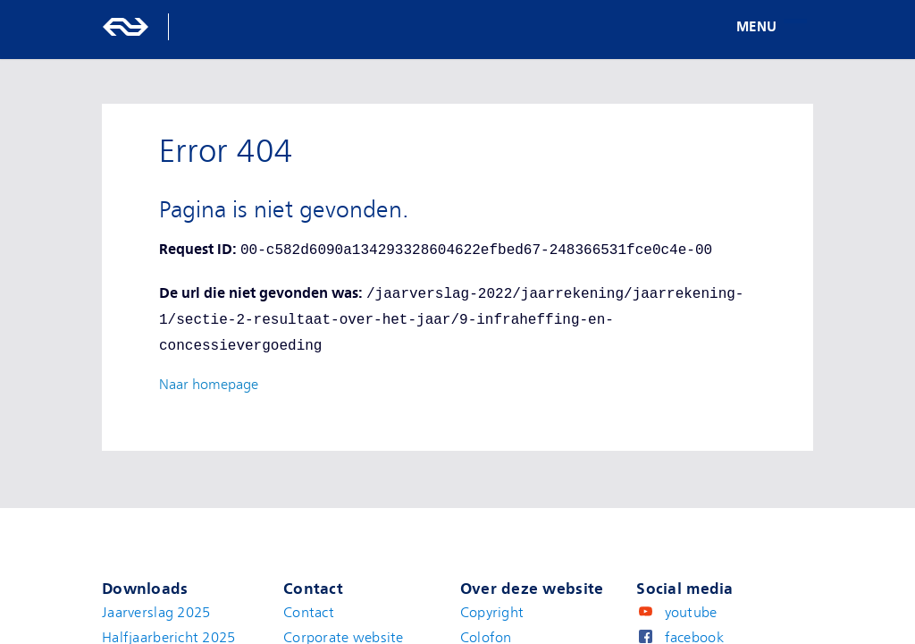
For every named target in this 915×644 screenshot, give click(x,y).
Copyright (492, 613)
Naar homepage (208, 385)
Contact (308, 613)
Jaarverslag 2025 (156, 613)
